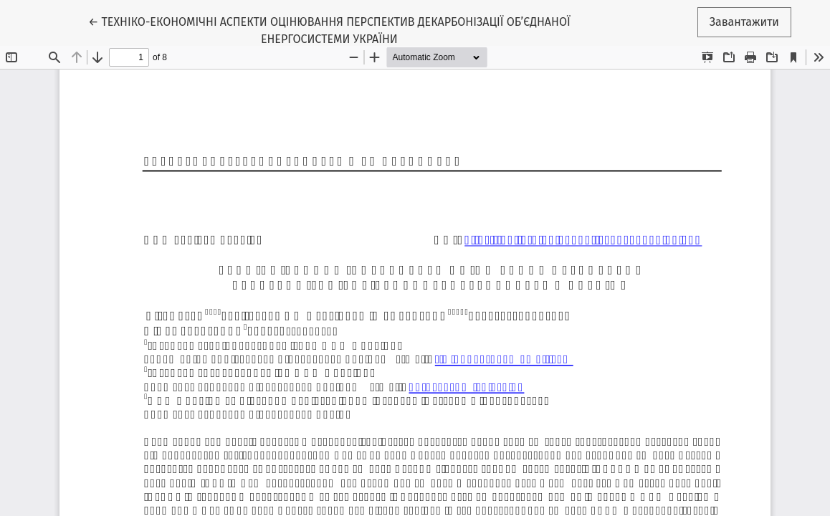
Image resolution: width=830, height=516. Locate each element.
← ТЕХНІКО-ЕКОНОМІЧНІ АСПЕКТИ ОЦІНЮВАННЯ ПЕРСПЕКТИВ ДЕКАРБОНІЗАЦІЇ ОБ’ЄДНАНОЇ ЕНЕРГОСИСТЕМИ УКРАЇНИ (329, 29)
